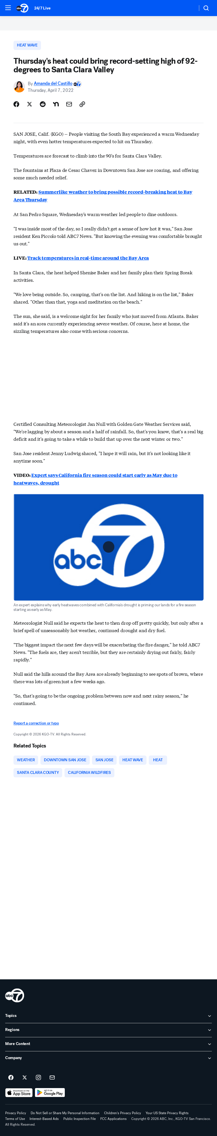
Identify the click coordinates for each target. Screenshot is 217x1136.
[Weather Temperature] (188, 8)
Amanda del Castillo (53, 84)
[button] (8, 7)
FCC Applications (113, 1119)
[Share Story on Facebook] (16, 104)
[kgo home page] (14, 995)
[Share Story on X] (29, 104)
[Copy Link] (82, 104)
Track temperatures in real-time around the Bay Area (88, 258)
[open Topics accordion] (108, 1016)
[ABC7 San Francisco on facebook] (11, 1077)
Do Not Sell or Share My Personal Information (65, 1113)
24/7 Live (42, 8)
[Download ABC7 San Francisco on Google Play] (50, 1092)
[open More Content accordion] (108, 1044)
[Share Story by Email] (69, 104)
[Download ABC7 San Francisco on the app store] (19, 1092)
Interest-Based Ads (44, 1119)
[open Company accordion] (108, 1058)
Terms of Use (15, 1119)
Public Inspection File (79, 1119)
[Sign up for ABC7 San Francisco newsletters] (52, 1077)
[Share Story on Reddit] (43, 104)
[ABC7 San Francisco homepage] (22, 8)
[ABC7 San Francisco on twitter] (24, 1077)
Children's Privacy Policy (122, 1113)
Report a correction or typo (36, 723)
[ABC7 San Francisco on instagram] (38, 1077)
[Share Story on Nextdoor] (56, 104)
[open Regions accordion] (108, 1030)
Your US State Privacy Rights (167, 1113)
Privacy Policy (15, 1113)
